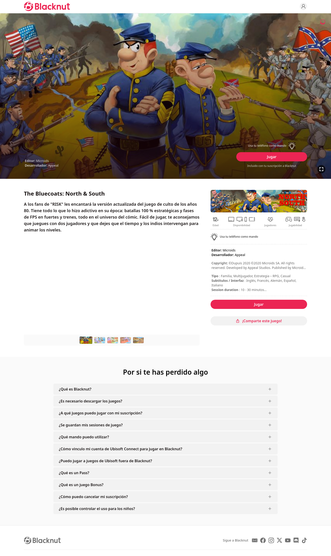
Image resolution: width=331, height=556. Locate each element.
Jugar (271, 156)
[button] (272, 145)
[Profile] (303, 6)
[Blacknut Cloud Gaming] (47, 6)
